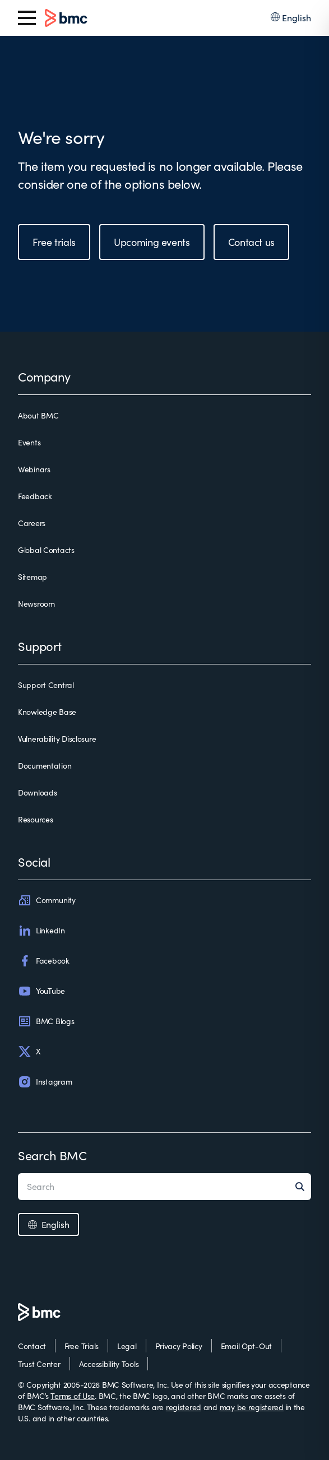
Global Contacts (46, 550)
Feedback (35, 496)
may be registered (252, 1407)
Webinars (34, 469)
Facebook (43, 961)
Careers (31, 523)
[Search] (303, 1186)
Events (29, 442)
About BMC (38, 415)
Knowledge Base (47, 711)
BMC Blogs (46, 1021)
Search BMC (52, 1155)
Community (46, 900)
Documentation (44, 765)
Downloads (37, 792)
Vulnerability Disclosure (57, 738)
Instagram (45, 1082)
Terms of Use (72, 1396)
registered (183, 1407)
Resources (35, 819)
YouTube (41, 991)
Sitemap (32, 576)
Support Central (46, 685)
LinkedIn (41, 930)
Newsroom (36, 603)
